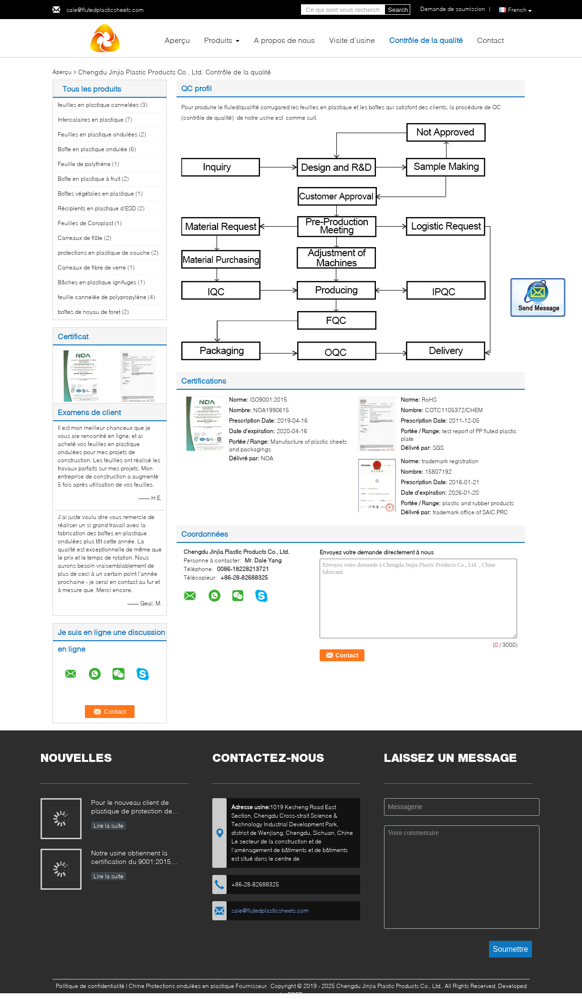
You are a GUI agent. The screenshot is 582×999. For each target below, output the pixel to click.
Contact (490, 39)
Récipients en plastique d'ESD (97, 208)
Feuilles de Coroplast (85, 223)
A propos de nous (284, 39)
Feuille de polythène (84, 163)
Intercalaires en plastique (91, 119)
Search (398, 9)
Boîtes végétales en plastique (96, 193)
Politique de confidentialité (90, 985)
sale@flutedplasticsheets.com (105, 9)
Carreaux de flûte (80, 237)
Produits (218, 39)
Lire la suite (109, 825)
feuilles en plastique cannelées (98, 104)
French (520, 10)
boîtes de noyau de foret (89, 311)
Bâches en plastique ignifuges (97, 282)
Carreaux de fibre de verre (92, 267)
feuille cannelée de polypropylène (102, 297)
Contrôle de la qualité (426, 39)
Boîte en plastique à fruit (89, 178)
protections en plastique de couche (104, 252)
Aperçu (177, 39)
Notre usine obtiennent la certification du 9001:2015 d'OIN (131, 858)
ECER (295, 994)
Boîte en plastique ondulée (92, 149)
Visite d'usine (352, 39)
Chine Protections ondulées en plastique (181, 985)
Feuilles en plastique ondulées (97, 134)
